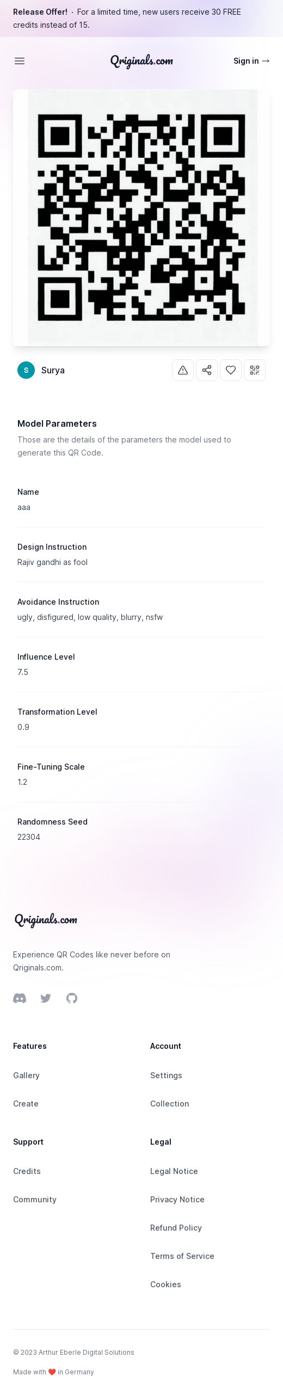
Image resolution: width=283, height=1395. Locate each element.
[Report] (183, 370)
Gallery (26, 1075)
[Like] (231, 370)
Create (26, 1103)
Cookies (165, 1284)
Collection (169, 1103)
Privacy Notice (177, 1199)
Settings (166, 1075)
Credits (27, 1171)
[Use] (255, 370)
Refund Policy (176, 1227)
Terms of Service (182, 1256)
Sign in (251, 60)
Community (35, 1199)
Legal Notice (174, 1171)
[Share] (207, 370)
